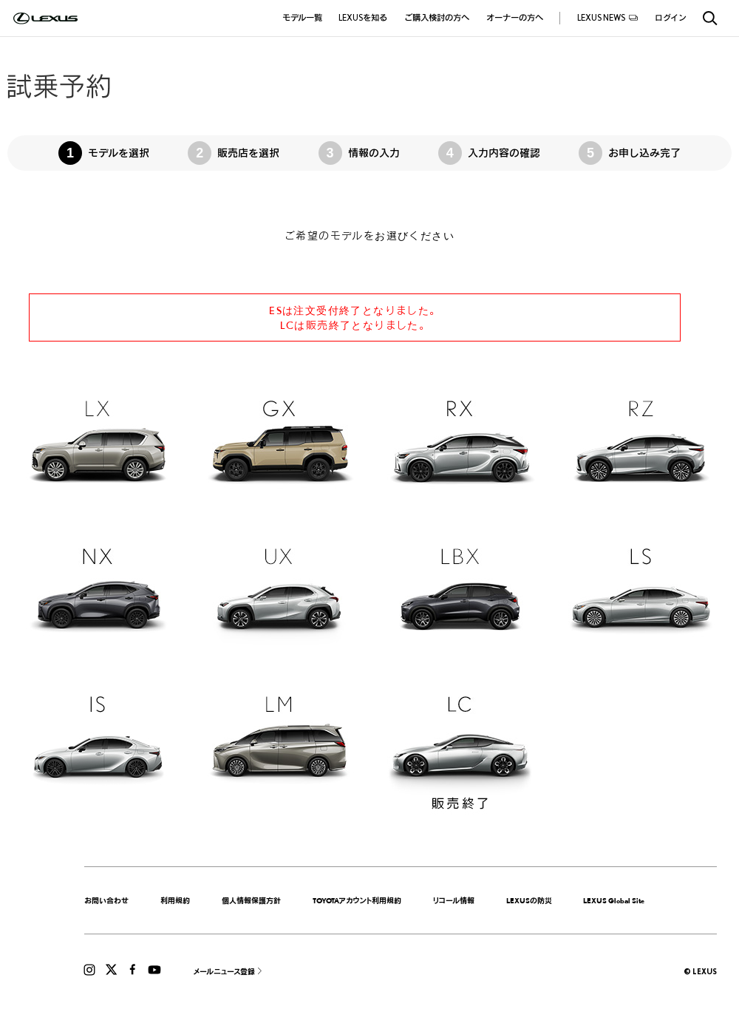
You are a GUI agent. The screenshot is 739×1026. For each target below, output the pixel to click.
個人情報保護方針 (251, 900)
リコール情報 (453, 900)
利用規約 (175, 900)
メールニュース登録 (224, 971)
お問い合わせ (106, 900)
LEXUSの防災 (529, 900)
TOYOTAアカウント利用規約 (357, 900)
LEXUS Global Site (613, 900)
